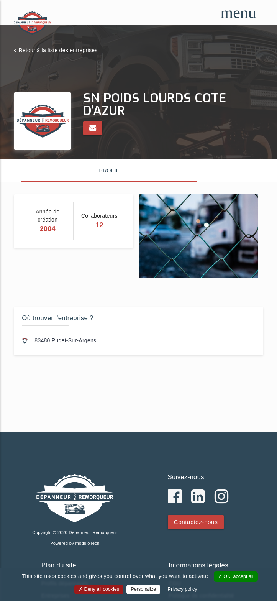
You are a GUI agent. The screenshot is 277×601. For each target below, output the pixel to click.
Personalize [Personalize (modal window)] (143, 589)
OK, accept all (236, 576)
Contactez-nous (196, 522)
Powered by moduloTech (74, 543)
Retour (57, 50)
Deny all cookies (99, 589)
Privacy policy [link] (182, 589)
